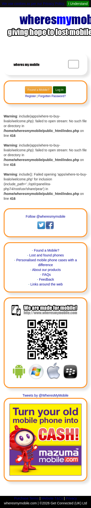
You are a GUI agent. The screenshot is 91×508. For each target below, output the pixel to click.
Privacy (71, 498)
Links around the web (46, 284)
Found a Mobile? (38, 90)
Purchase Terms (26, 498)
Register (30, 96)
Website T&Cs (52, 498)
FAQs (46, 275)
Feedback (46, 279)
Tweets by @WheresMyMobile (45, 395)
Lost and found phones (46, 255)
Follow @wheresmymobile (46, 216)
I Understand (78, 4)
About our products (46, 270)
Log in (60, 90)
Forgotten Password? (52, 96)
